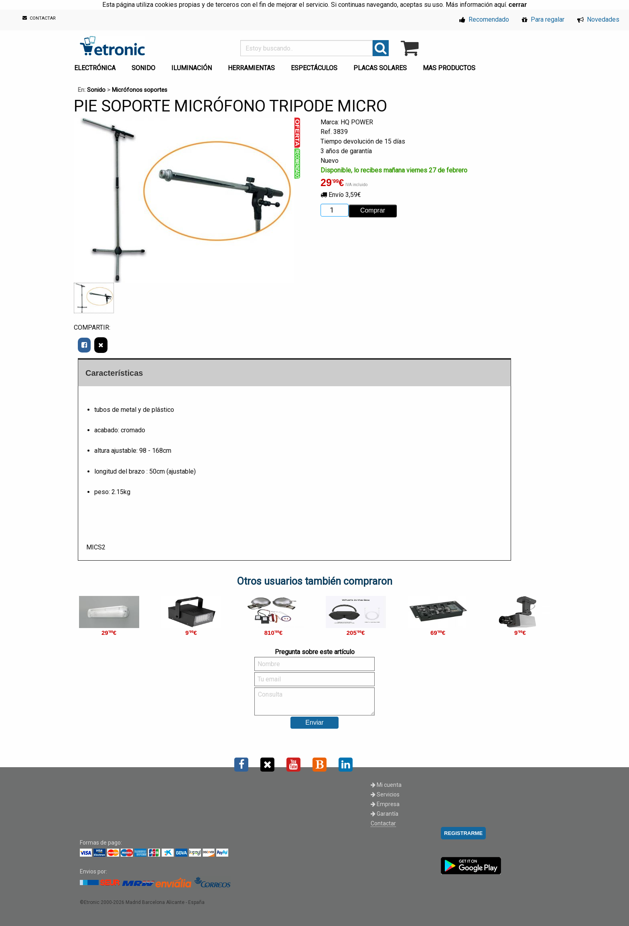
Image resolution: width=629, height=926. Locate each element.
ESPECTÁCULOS (314, 68)
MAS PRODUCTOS (449, 68)
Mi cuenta (386, 785)
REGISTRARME (463, 833)
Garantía (384, 814)
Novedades (598, 19)
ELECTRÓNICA (95, 68)
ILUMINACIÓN (191, 68)
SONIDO (143, 68)
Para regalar (543, 19)
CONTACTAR (39, 18)
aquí (500, 4)
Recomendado (484, 19)
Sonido (96, 90)
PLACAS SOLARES (380, 68)
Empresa (385, 804)
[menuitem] (96, 65)
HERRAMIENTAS (251, 68)
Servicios (385, 794)
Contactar (383, 823)
